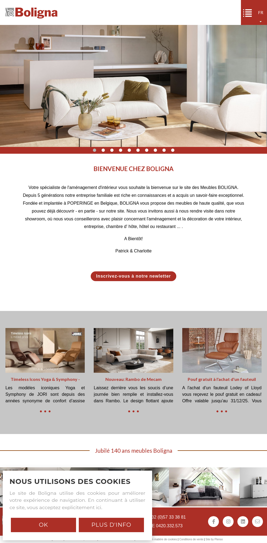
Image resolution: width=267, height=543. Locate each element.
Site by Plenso (214, 539)
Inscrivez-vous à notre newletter (133, 276)
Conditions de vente (191, 539)
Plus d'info (111, 524)
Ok (43, 524)
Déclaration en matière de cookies (156, 539)
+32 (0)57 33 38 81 (167, 517)
